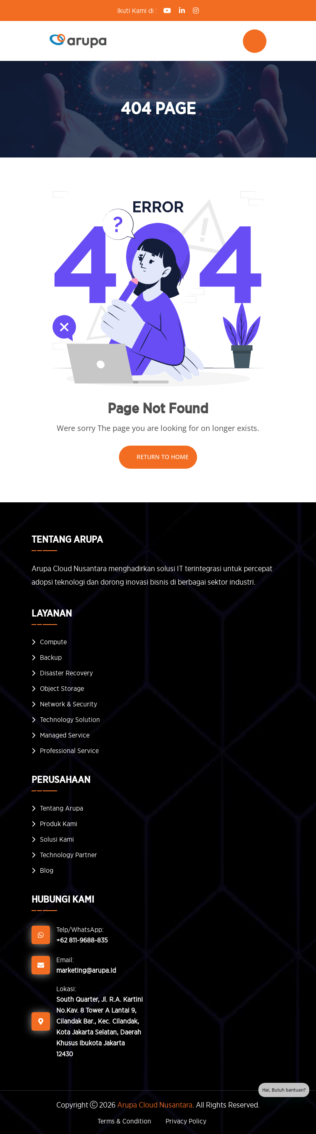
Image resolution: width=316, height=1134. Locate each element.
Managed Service (65, 735)
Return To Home (158, 457)
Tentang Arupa (61, 808)
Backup (51, 657)
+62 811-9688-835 (82, 940)
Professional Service (69, 750)
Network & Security (68, 704)
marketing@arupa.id (86, 970)
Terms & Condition (124, 1121)
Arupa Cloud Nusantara (154, 1104)
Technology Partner (68, 854)
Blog (46, 870)
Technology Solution (70, 719)
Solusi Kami (57, 839)
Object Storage (62, 688)
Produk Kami (58, 823)
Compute (53, 642)
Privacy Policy (186, 1121)
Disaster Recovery (66, 673)
